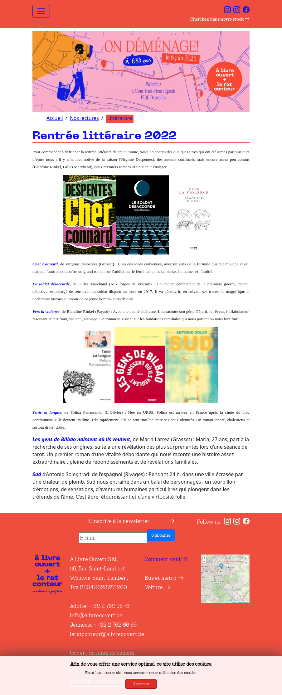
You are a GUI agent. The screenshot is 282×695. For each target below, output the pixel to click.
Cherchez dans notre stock (220, 19)
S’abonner (161, 535)
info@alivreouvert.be (96, 615)
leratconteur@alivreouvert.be (107, 634)
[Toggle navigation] (41, 11)
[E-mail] (113, 538)
